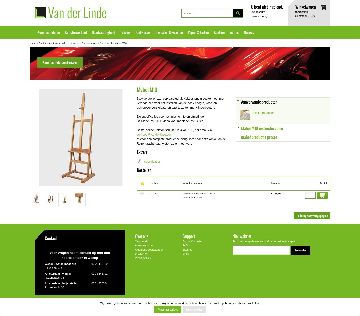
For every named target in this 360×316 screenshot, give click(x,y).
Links (186, 253)
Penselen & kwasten (169, 32)
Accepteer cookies (168, 309)
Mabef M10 (120, 43)
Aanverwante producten (259, 102)
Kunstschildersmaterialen (65, 43)
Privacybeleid (143, 257)
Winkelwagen (305, 7)
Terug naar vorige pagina (312, 216)
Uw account (258, 11)
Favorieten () (259, 16)
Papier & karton (198, 32)
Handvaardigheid (103, 32)
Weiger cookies (194, 309)
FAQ (185, 245)
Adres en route (144, 245)
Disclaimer (141, 253)
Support (189, 236)
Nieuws (249, 32)
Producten (44, 43)
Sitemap (188, 249)
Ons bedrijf (141, 241)
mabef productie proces (259, 137)
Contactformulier (192, 241)
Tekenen (125, 32)
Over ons (141, 236)
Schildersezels (89, 43)
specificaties (152, 161)
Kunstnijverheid (76, 32)
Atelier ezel (106, 43)
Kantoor (219, 32)
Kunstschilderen (48, 32)
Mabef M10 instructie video (262, 128)
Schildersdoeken (263, 113)
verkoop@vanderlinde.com (155, 134)
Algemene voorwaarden (149, 249)
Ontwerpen (143, 32)
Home (33, 43)
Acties (234, 32)
